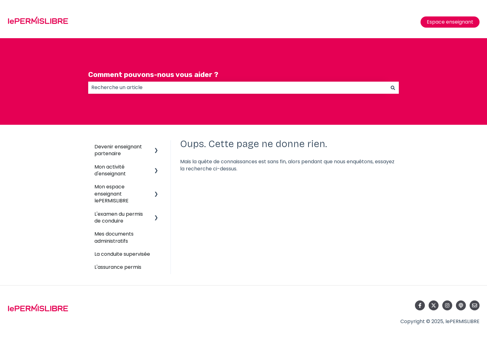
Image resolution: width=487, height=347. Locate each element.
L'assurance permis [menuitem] (117, 267)
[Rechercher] (393, 87)
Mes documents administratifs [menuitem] (114, 237)
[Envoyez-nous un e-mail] (475, 305)
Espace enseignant (450, 21)
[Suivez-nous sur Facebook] (420, 305)
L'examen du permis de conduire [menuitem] (118, 217)
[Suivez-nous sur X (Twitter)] (434, 305)
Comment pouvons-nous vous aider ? (153, 74)
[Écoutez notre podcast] (461, 305)
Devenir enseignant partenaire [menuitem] (118, 150)
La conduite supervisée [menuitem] (122, 254)
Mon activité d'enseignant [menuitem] (110, 170)
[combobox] (237, 87)
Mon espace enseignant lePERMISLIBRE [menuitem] (111, 193)
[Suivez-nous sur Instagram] (447, 305)
